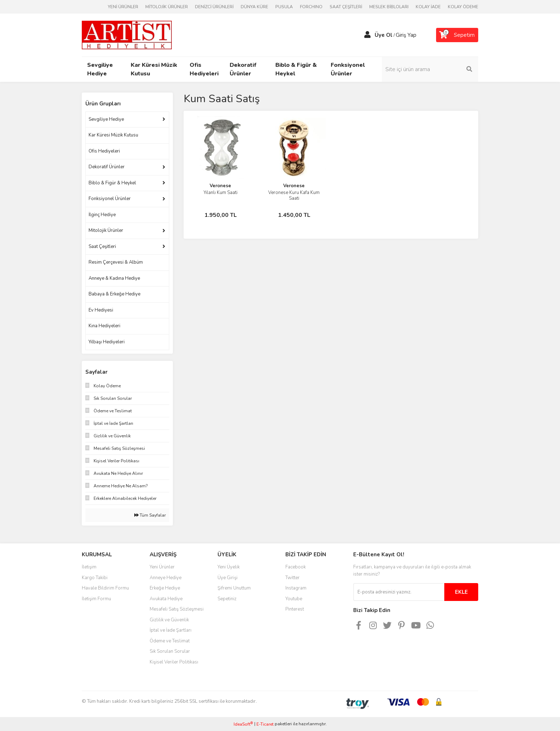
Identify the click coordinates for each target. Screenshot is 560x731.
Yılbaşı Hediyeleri (107, 342)
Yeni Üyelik (229, 567)
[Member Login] (367, 35)
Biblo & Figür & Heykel (112, 183)
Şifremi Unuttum (234, 588)
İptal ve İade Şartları (170, 630)
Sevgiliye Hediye (106, 119)
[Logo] (127, 35)
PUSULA (284, 7)
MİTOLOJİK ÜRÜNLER (166, 7)
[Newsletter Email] (398, 592)
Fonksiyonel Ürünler (110, 198)
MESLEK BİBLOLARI (389, 7)
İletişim (89, 567)
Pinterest (294, 609)
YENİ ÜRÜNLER (123, 7)
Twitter (292, 578)
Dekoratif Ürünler (107, 167)
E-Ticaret (265, 724)
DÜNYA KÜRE (254, 7)
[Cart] (457, 35)
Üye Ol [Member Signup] (383, 35)
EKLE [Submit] (461, 592)
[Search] (430, 69)
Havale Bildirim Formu (105, 588)
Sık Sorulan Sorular (170, 651)
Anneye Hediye (165, 578)
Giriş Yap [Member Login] (406, 35)
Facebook (295, 567)
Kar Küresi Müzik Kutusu (113, 135)
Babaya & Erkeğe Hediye (114, 294)
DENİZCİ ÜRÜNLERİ (214, 7)
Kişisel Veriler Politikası (174, 662)
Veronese (220, 186)
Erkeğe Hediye (165, 588)
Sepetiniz (227, 599)
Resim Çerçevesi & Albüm (116, 262)
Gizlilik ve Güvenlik (169, 620)
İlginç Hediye (102, 215)
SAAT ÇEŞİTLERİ (346, 7)
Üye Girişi (228, 578)
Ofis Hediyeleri (104, 151)
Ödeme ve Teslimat (170, 641)
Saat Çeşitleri (102, 246)
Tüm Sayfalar (150, 515)
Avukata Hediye (166, 599)
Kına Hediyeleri (104, 326)
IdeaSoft (243, 724)
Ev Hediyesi (101, 310)
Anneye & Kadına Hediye (114, 278)
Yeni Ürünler (162, 567)
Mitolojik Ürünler (106, 230)
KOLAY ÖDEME (463, 7)
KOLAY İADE (428, 7)
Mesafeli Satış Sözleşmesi (177, 609)
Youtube (293, 599)
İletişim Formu (96, 599)
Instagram (295, 588)
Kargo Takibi (95, 578)
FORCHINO (311, 7)
